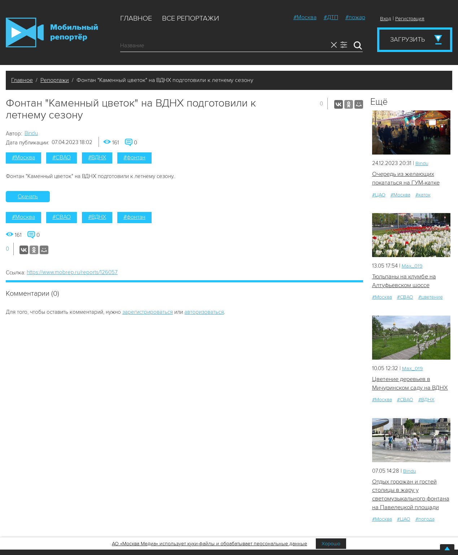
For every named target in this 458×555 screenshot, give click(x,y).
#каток (423, 195)
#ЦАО (378, 195)
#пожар (355, 17)
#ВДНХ (97, 157)
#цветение (430, 298)
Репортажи (54, 80)
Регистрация (409, 19)
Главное (136, 18)
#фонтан (134, 157)
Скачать (28, 196)
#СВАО (61, 157)
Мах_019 (412, 266)
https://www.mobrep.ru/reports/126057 (72, 272)
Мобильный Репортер (52, 32)
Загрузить (407, 39)
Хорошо (331, 544)
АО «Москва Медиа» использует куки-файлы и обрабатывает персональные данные (209, 544)
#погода (425, 529)
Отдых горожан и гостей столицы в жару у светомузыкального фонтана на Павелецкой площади (406, 499)
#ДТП (331, 17)
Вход (385, 19)
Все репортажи (190, 18)
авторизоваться (204, 312)
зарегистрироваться (147, 312)
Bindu (31, 133)
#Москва (305, 17)
